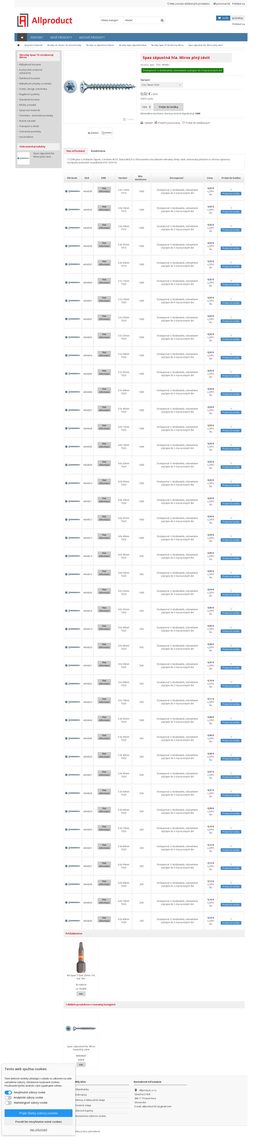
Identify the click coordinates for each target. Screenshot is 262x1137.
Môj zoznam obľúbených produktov (188, 3)
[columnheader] (73, 178)
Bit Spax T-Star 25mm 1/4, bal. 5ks (81, 977)
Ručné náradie (27, 120)
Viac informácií (75, 151)
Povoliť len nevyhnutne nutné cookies (38, 1121)
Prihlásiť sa (238, 3)
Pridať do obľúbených (198, 122)
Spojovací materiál (29, 110)
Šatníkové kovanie (29, 78)
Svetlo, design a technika (33, 88)
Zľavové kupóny (84, 1110)
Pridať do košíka (231, 193)
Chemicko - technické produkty (36, 115)
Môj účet (80, 1081)
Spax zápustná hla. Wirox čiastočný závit (81, 1048)
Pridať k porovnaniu (169, 122)
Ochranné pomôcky (30, 131)
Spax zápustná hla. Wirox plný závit (44, 155)
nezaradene (26, 136)
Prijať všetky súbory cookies (38, 1113)
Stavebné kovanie (29, 99)
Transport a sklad (29, 126)
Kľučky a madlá (27, 104)
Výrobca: (145, 64)
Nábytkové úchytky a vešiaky (35, 83)
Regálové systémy (29, 94)
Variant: (146, 80)
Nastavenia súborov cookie (90, 1116)
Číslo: (158, 64)
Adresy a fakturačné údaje (90, 1100)
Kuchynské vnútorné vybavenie (30, 71)
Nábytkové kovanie (30, 64)
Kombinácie (98, 151)
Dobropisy (81, 1094)
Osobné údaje (83, 1105)
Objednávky (82, 1089)
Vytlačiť (148, 122)
